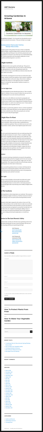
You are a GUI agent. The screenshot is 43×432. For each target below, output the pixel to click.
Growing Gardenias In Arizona (12, 348)
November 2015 (8, 407)
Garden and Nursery (10, 419)
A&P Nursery (9, 7)
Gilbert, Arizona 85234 (17, 241)
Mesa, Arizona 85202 (17, 231)
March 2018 (8, 370)
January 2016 (8, 406)
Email (6, 282)
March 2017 (8, 385)
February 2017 (8, 386)
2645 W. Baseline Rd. (17, 229)
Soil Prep (21, 44)
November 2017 (8, 372)
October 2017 (8, 373)
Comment (6, 258)
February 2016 (8, 404)
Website (6, 287)
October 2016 (8, 393)
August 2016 (8, 396)
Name (6, 276)
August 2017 (8, 377)
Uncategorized (8, 422)
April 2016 (7, 401)
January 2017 (8, 388)
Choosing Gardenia (5, 44)
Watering (8, 46)
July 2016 (7, 398)
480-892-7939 (15, 242)
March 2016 (8, 403)
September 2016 (9, 394)
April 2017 (7, 383)
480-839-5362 (15, 233)
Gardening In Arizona (10, 420)
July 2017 (7, 378)
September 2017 (9, 375)
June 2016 (7, 399)
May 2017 (7, 381)
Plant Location (14, 44)
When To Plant (15, 46)
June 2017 (7, 380)
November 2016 (8, 391)
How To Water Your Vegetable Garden (14, 346)
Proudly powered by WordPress (16, 428)
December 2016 (8, 390)
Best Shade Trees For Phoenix (12, 351)
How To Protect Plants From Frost (13, 349)
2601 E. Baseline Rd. (16, 239)
